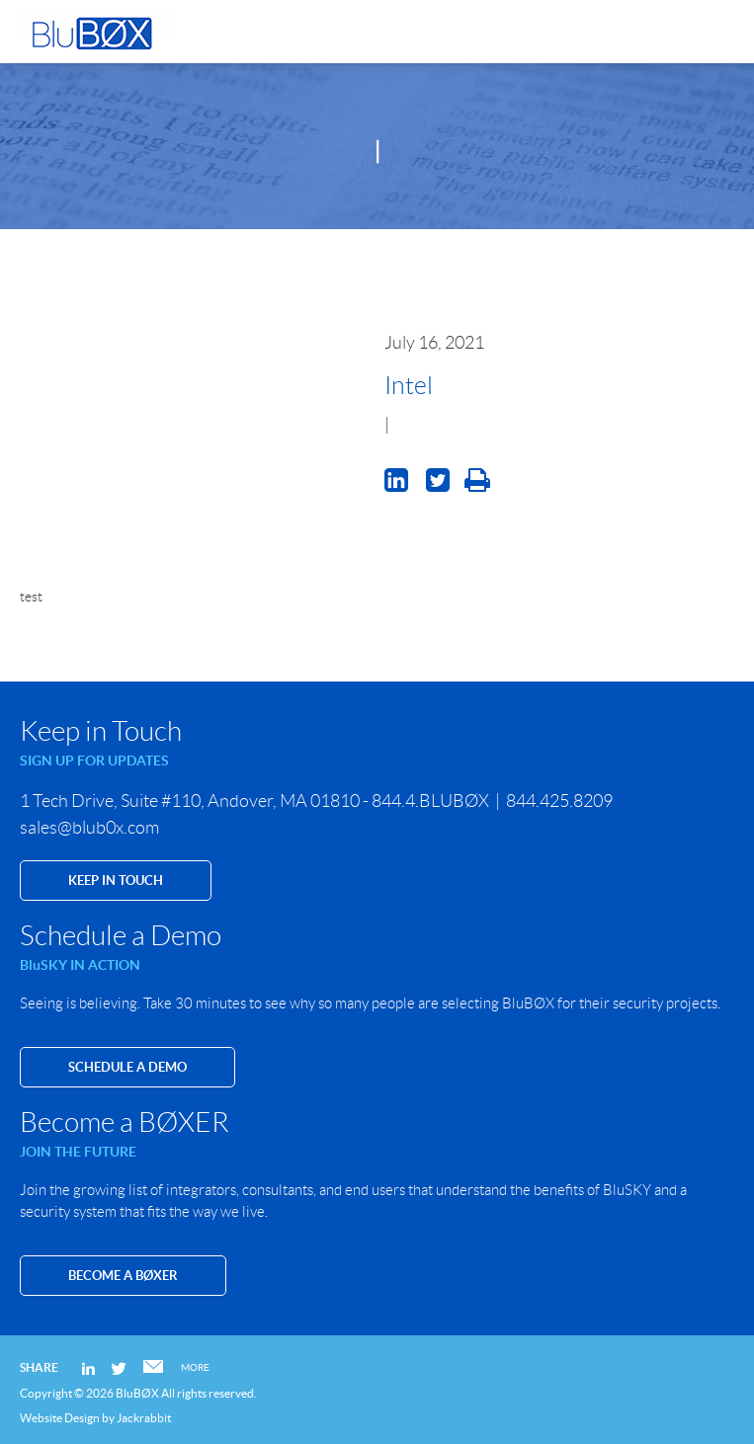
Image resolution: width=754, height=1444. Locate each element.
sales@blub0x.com (89, 828)
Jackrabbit (144, 1417)
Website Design (60, 1417)
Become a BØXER (123, 1275)
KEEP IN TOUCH (115, 880)
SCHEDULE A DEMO (127, 1067)
